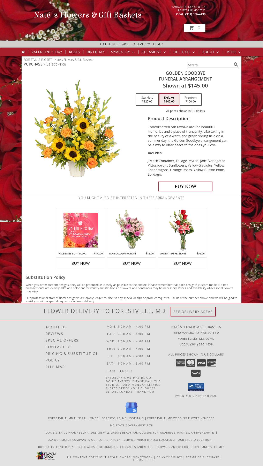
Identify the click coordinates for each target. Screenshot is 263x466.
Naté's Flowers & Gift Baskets (88, 15)
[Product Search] (210, 65)
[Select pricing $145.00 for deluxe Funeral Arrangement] (169, 100)
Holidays (184, 52)
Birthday (95, 52)
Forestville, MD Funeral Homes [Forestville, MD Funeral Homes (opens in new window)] (73, 418)
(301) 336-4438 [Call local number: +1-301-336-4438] (195, 14)
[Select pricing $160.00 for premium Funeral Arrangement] (190, 100)
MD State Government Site (131, 425)
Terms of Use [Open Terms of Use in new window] (144, 459)
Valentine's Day (47, 52)
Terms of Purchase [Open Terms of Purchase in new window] (202, 457)
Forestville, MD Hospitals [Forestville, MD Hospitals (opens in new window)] (123, 418)
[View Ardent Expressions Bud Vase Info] (182, 230)
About (211, 52)
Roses (74, 52)
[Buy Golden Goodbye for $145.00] (185, 186)
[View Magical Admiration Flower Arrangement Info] (131, 230)
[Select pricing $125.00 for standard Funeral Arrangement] (147, 100)
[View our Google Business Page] (131, 413)
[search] (236, 64)
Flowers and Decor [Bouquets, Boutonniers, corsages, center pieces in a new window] (173, 447)
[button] (194, 28)
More (233, 52)
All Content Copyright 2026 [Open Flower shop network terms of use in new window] (91, 457)
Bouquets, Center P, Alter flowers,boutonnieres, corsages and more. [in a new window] (96, 447)
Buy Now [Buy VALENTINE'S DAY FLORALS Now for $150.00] (80, 263)
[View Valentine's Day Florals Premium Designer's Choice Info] (80, 230)
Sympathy (123, 52)
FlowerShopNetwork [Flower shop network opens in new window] (134, 457)
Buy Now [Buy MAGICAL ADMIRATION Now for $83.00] (131, 263)
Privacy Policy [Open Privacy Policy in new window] (169, 457)
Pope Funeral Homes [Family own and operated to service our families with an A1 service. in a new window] (208, 447)
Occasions (154, 52)
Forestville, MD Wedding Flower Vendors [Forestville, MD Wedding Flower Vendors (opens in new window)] (181, 418)
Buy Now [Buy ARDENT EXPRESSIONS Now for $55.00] (182, 263)
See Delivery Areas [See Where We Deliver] (193, 311)
